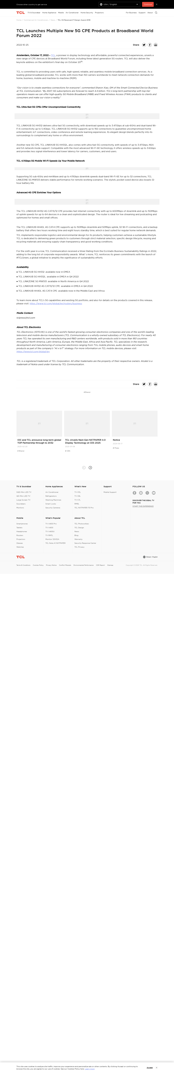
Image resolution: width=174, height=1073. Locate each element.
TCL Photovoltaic (81, 524)
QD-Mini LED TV (23, 496)
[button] (90, 467)
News (53, 20)
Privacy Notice (51, 565)
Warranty (78, 539)
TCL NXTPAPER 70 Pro (84, 508)
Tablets (19, 527)
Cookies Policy (38, 565)
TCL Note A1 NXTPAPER (55, 543)
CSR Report (100, 565)
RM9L (76, 504)
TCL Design (79, 527)
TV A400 (49, 527)
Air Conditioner (51, 492)
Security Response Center (85, 543)
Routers (19, 535)
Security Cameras (52, 508)
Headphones (21, 531)
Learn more (89, 1069)
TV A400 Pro (51, 524)
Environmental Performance (84, 565)
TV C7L (77, 500)
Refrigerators (51, 496)
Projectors (20, 539)
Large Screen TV (23, 500)
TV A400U (49, 531)
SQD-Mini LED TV (23, 492)
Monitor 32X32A (52, 539)
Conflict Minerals (65, 565)
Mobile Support (110, 492)
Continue (148, 4)
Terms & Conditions (23, 565)
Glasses (19, 543)
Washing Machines (53, 500)
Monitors (20, 508)
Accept (150, 1068)
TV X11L (77, 492)
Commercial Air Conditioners (36, 20)
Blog (76, 535)
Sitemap (110, 565)
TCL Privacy (79, 547)
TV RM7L (49, 535)
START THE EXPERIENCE (143, 506)
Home (18, 20)
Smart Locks (50, 504)
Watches (20, 547)
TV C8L (77, 496)
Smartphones (22, 524)
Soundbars (20, 504)
